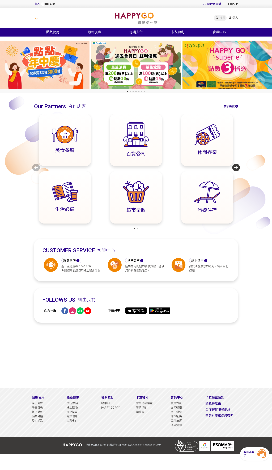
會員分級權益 (144, 403)
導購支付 (107, 397)
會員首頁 (176, 403)
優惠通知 (176, 425)
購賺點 (105, 403)
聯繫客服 (69, 260)
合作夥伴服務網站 (217, 409)
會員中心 (177, 397)
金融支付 (72, 420)
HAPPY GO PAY (110, 407)
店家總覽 (229, 106)
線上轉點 (37, 412)
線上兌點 (37, 403)
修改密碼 (176, 416)
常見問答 (133, 260)
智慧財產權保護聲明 (219, 415)
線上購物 (72, 407)
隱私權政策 (213, 403)
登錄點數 (37, 407)
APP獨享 (72, 412)
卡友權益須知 (214, 397)
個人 (37, 3)
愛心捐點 (37, 420)
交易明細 (176, 407)
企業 (52, 3)
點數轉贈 (37, 416)
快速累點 (72, 403)
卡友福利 (142, 397)
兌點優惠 (72, 416)
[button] (127, 91)
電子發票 (176, 412)
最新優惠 (73, 397)
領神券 (140, 412)
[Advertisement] (136, 355)
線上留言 (197, 260)
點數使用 (38, 397)
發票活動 (141, 407)
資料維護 (176, 420)
